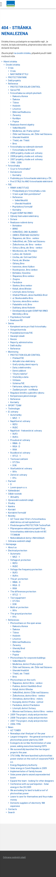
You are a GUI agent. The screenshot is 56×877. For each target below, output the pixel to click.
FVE (10, 184)
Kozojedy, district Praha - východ (28, 702)
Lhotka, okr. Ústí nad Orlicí (25, 257)
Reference (13, 83)
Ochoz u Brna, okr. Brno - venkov (27, 247)
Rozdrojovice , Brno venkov (25, 269)
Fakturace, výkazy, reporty (25, 386)
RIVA (15, 449)
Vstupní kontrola (18, 329)
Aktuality (14, 497)
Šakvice (16, 99)
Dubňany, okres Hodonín (24, 307)
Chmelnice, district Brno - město (28, 698)
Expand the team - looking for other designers (32, 781)
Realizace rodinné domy (21, 222)
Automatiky (16, 415)
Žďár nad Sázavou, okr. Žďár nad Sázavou (32, 134)
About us (12, 547)
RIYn (15, 471)
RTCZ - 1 (17, 456)
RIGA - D (16, 446)
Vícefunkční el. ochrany (21, 468)
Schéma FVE (18, 383)
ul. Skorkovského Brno (23, 298)
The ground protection (21, 613)
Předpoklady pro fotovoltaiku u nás (29, 191)
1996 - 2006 (16, 162)
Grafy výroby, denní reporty (25, 364)
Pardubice (17, 282)
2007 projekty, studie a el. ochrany (26, 159)
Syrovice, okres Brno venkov (26, 301)
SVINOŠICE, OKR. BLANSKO (25, 232)
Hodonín (16, 105)
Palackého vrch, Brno (22, 304)
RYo (14, 478)
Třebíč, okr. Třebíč (21, 140)
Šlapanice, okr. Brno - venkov (26, 238)
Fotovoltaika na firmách (24, 150)
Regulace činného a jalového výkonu (27, 392)
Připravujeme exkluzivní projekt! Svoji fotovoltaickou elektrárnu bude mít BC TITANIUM (28, 531)
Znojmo (16, 279)
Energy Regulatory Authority (23, 765)
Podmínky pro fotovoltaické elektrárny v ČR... (31, 178)
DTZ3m (16, 462)
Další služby (15, 345)
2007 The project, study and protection (29, 721)
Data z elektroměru (22, 367)
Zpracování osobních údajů (20, 500)
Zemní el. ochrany (18, 475)
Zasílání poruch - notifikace (25, 389)
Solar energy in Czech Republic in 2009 (28, 768)
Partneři (12, 481)
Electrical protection (17, 550)
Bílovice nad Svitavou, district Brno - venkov (33, 711)
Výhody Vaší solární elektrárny (24, 216)
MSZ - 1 (16, 418)
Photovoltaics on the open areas (25, 623)
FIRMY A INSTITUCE (19, 187)
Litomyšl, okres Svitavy (23, 292)
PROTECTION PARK (17, 77)
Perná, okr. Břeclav (21, 260)
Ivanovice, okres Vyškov (24, 266)
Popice (16, 121)
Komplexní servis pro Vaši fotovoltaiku (28, 326)
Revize (13, 339)
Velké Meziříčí (19, 127)
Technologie (14, 408)
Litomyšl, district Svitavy (24, 708)
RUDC (15, 427)
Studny (11, 503)
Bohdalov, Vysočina (21, 273)
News (10, 727)
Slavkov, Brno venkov (22, 285)
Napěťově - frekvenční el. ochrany (26, 430)
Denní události (19, 370)
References (13, 620)
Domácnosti (16, 172)
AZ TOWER (15, 730)
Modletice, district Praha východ (28, 664)
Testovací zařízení (19, 459)
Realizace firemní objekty (22, 124)
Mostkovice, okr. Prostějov (25, 251)
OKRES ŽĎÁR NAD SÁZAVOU (26, 235)
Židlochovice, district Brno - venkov (29, 695)
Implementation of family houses (26, 771)
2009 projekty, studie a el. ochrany (26, 153)
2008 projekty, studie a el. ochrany (26, 156)
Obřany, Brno (18, 263)
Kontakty (17, 175)
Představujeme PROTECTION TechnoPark (30, 525)
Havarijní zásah (17, 336)
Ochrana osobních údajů (19, 541)
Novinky (11, 516)
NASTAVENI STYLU (19, 74)
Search (11, 812)
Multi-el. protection (19, 607)
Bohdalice (17, 225)
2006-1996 (15, 724)
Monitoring (13, 351)
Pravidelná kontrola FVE (21, 333)
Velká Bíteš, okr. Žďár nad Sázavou (29, 241)
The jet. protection (19, 579)
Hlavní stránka (10, 61)
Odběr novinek (15, 493)
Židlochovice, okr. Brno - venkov (27, 244)
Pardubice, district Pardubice (26, 705)
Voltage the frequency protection (26, 569)
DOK (15, 465)
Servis (11, 323)
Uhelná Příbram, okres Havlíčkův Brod (30, 295)
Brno (15, 143)
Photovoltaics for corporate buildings (27, 657)
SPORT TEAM (14, 405)
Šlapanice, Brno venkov (23, 276)
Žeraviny (17, 115)
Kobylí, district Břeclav (23, 689)
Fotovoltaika (14, 165)
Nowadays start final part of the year (27, 733)
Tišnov (16, 102)
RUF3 (15, 433)
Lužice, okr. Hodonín (22, 254)
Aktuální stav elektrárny (24, 361)
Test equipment (18, 598)
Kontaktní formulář (17, 512)
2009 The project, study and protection (28, 714)
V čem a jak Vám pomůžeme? (27, 194)
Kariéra (11, 506)
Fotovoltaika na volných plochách (26, 93)
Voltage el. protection (20, 560)
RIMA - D (16, 443)
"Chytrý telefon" (20, 374)
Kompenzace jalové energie (23, 396)
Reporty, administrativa (21, 342)
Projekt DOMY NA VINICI (21, 213)
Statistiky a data (20, 377)
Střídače (17, 380)
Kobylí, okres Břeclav (22, 288)
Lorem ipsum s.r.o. (18, 487)
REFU (15, 424)
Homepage (11, 544)
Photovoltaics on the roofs (23, 680)
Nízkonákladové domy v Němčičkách (27, 538)
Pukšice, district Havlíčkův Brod (27, 686)
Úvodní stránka (13, 64)
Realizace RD (16, 320)
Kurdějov (17, 118)
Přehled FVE (18, 358)
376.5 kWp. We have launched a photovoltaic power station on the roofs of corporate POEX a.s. (32, 758)
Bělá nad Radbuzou (22, 112)
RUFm (15, 437)
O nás (10, 68)
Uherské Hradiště (21, 137)
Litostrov (17, 109)
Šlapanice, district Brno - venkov (28, 683)
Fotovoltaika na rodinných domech (26, 146)
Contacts (12, 809)
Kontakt (12, 509)
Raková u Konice (20, 96)
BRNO (15, 228)
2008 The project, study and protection (28, 717)
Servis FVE (15, 90)
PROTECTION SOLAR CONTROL (25, 86)
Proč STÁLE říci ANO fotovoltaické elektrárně (31, 181)
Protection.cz (10, 5)
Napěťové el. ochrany (20, 421)
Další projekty (14, 80)
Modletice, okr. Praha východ (26, 131)
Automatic (15, 553)
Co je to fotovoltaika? (20, 168)
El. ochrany (13, 411)
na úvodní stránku (22, 53)
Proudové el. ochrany (20, 440)
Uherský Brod (19, 648)
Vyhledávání (14, 490)
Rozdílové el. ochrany (20, 452)
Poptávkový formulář (23, 206)
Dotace (13, 219)
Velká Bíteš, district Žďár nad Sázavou (31, 692)
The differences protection (23, 591)
